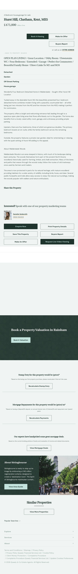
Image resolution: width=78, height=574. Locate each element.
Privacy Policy (38, 550)
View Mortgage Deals (39, 448)
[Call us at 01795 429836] (66, 4)
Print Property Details (57, 226)
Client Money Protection (16, 555)
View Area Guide (16, 487)
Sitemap (27, 550)
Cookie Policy (48, 553)
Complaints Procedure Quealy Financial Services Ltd (27, 558)
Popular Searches (11, 521)
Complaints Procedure (37, 555)
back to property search (15, 53)
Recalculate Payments (39, 418)
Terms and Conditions (13, 550)
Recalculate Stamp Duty (39, 386)
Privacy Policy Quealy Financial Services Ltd (23, 553)
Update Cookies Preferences (61, 558)
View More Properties (39, 512)
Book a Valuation (21, 340)
